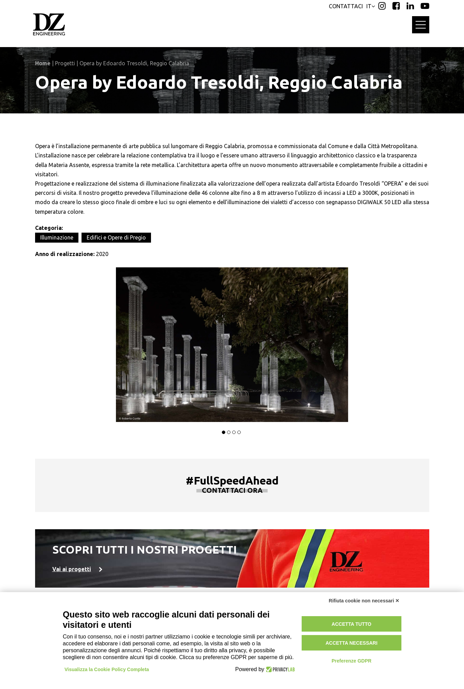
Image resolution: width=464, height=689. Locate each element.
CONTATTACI (346, 6)
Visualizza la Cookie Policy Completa (107, 669)
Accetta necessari (351, 643)
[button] (223, 432)
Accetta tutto (351, 624)
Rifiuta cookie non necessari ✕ (364, 600)
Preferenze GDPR (351, 661)
